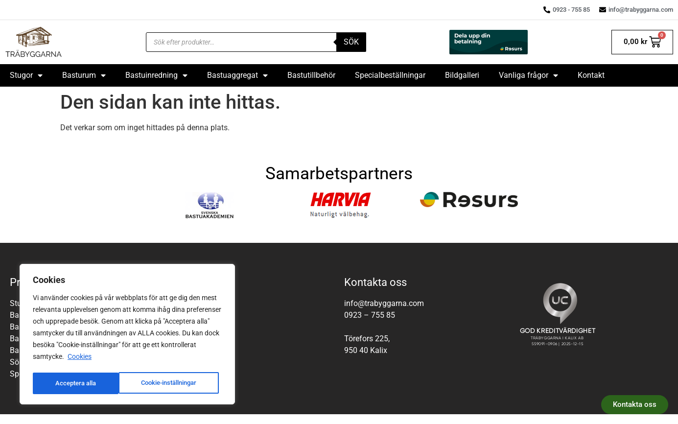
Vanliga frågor (528, 75)
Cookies (80, 359)
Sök (351, 42)
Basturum (84, 75)
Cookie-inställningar (84, 383)
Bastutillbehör (311, 75)
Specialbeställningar (390, 75)
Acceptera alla (180, 383)
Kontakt (591, 75)
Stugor (26, 75)
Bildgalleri (462, 75)
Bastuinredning (156, 75)
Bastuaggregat (237, 75)
